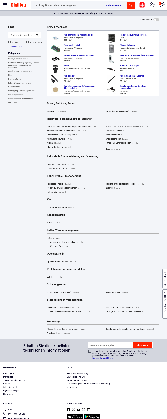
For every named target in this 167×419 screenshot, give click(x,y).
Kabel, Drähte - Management (20, 71)
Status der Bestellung (76, 377)
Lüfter (53, 238)
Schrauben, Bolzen (117, 131)
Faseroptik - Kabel (59, 184)
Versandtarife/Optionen (77, 380)
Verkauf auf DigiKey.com (14, 380)
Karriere (6, 384)
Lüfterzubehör (58, 246)
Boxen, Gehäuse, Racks (18, 59)
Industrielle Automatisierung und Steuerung (21, 66)
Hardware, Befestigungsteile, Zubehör (23, 63)
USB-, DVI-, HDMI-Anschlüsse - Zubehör (127, 312)
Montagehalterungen (59, 139)
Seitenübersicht (10, 387)
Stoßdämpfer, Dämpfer (62, 169)
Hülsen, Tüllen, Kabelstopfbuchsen (66, 188)
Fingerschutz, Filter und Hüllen (66, 242)
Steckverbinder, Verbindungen (20, 98)
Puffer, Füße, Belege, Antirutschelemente (127, 127)
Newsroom (8, 394)
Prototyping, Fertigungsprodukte (21, 91)
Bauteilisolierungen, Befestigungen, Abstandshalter (73, 127)
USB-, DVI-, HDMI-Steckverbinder (123, 308)
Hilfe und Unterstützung (77, 373)
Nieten (54, 143)
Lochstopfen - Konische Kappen (64, 135)
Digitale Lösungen (11, 391)
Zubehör (113, 149)
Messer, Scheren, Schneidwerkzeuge (66, 329)
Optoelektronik (14, 87)
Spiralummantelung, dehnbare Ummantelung (130, 329)
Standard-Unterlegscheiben (122, 143)
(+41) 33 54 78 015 (14, 414)
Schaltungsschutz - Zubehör (63, 293)
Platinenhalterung (59, 147)
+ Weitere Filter (16, 47)
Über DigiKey (9, 373)
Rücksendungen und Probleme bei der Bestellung (88, 384)
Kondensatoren (14, 79)
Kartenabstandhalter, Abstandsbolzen (67, 131)
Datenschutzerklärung (102, 358)
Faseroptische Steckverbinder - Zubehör (70, 312)
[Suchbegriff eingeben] (22, 35)
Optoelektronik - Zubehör (61, 262)
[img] (18, 5)
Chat (8, 409)
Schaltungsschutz (15, 95)
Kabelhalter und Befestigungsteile (125, 184)
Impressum (72, 387)
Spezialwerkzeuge (58, 333)
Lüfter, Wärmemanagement (19, 83)
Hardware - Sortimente (60, 208)
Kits (10, 75)
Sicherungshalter (117, 293)
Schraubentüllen (116, 135)
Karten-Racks (56, 112)
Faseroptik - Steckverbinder (63, 308)
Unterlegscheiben (117, 139)
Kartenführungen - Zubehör (121, 112)
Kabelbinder (56, 192)
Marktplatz (8, 377)
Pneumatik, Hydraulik (60, 165)
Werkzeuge (12, 102)
